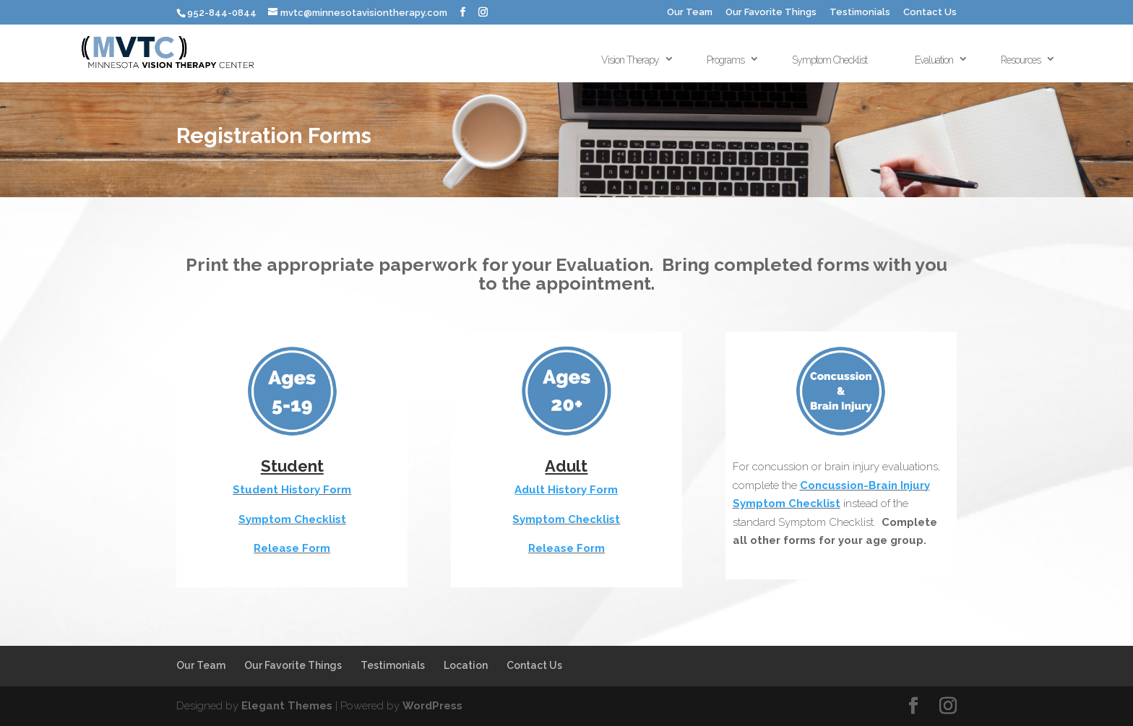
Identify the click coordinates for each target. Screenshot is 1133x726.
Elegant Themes (286, 705)
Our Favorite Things (771, 12)
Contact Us (930, 12)
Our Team (689, 12)
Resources (1021, 60)
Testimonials (860, 12)
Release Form (292, 548)
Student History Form (292, 489)
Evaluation (934, 60)
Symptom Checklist (829, 60)
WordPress (432, 705)
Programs (725, 60)
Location (466, 665)
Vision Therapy (630, 60)
